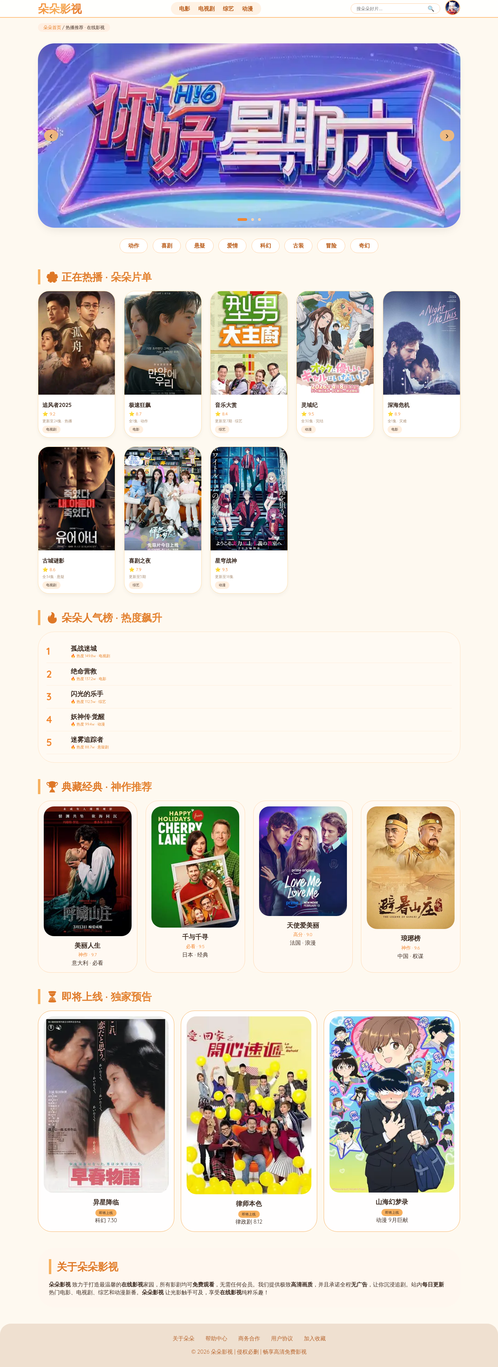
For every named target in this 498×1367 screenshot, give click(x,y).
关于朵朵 (183, 1338)
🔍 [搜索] (431, 9)
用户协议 (282, 1338)
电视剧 (206, 8)
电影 (184, 8)
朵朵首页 (52, 27)
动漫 (247, 8)
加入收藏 (315, 1338)
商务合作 (249, 1338)
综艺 (228, 8)
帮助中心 (216, 1338)
